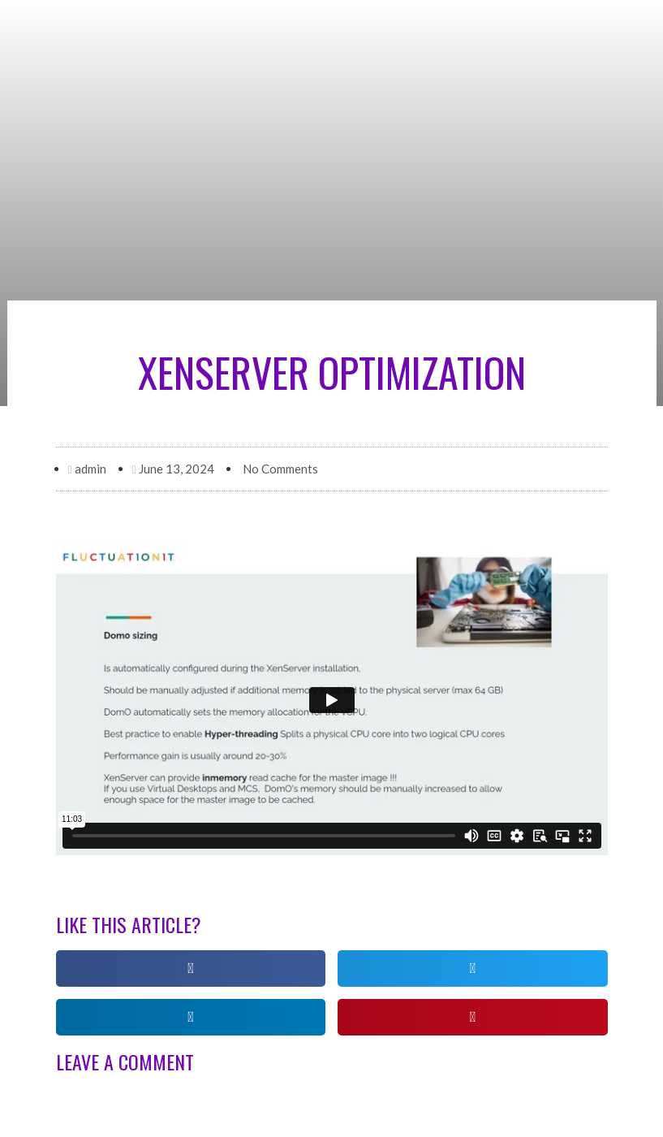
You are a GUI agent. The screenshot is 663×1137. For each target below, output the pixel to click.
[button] (191, 968)
